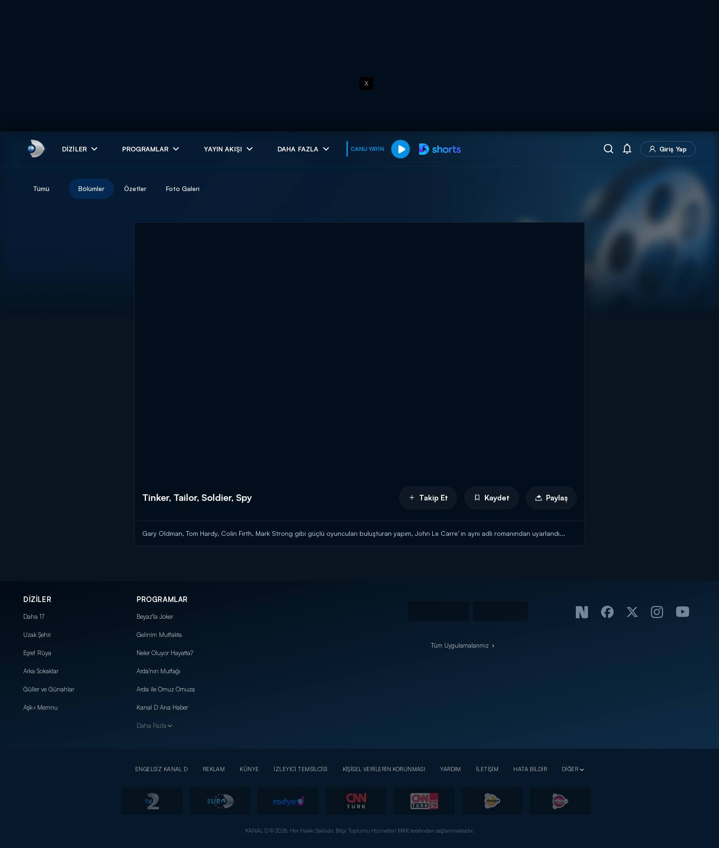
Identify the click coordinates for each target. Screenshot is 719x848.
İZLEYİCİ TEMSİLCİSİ (300, 769)
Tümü (41, 188)
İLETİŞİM (487, 769)
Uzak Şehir (37, 634)
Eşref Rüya (37, 653)
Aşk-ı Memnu (40, 707)
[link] (35, 149)
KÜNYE (249, 769)
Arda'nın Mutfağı (158, 671)
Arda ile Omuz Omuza (166, 689)
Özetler (135, 188)
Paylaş (551, 497)
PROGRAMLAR (162, 599)
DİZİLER (37, 599)
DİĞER (570, 769)
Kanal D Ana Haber (162, 707)
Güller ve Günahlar (48, 689)
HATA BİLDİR (530, 769)
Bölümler (91, 188)
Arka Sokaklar (40, 671)
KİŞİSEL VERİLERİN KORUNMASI (384, 769)
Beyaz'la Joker (155, 616)
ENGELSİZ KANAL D (161, 769)
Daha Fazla (151, 725)
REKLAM (214, 769)
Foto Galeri (183, 188)
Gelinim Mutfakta (159, 634)
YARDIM (450, 769)
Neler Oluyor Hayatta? (165, 653)
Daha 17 (33, 616)
